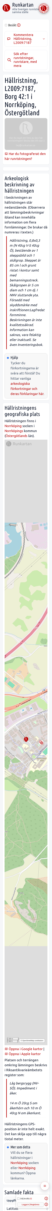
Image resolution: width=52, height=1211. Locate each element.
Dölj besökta (26, 1198)
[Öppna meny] (44, 1185)
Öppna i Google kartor (24, 1049)
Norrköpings (14, 431)
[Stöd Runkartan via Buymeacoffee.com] (43, 8)
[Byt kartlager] (41, 742)
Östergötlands (16, 436)
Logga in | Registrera (30, 1204)
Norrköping (13, 426)
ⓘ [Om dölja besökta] (46, 1198)
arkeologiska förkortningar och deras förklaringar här (27, 389)
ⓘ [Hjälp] (46, 1204)
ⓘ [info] (18, 25)
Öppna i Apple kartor (23, 1054)
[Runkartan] (6, 8)
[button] (26, 739)
